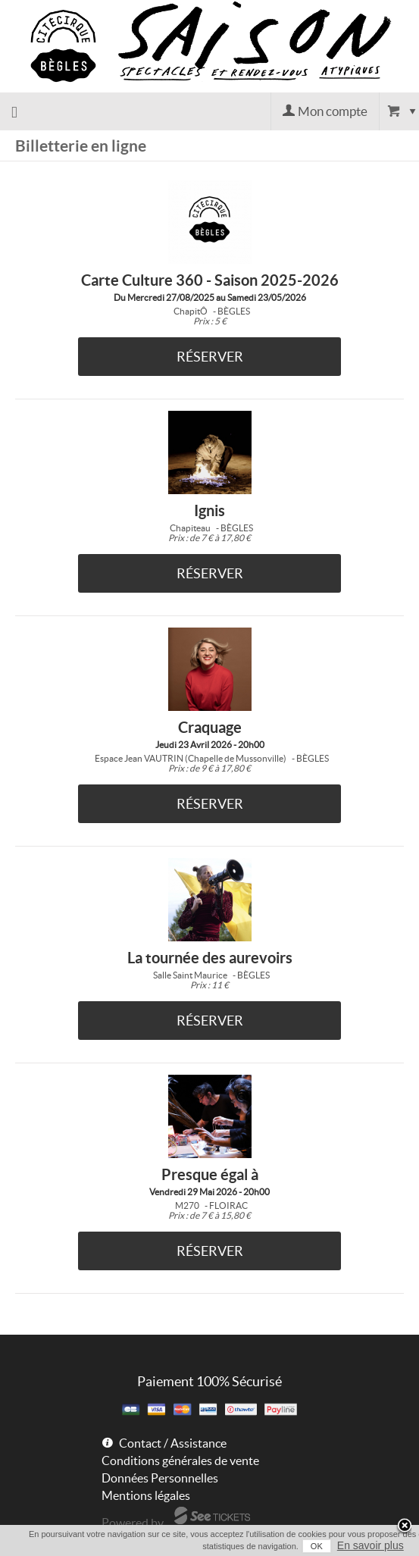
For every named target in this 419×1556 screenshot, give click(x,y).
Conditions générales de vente (180, 1460)
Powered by (133, 1522)
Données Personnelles (160, 1478)
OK (317, 1546)
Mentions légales (146, 1495)
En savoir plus (370, 1545)
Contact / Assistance (173, 1443)
